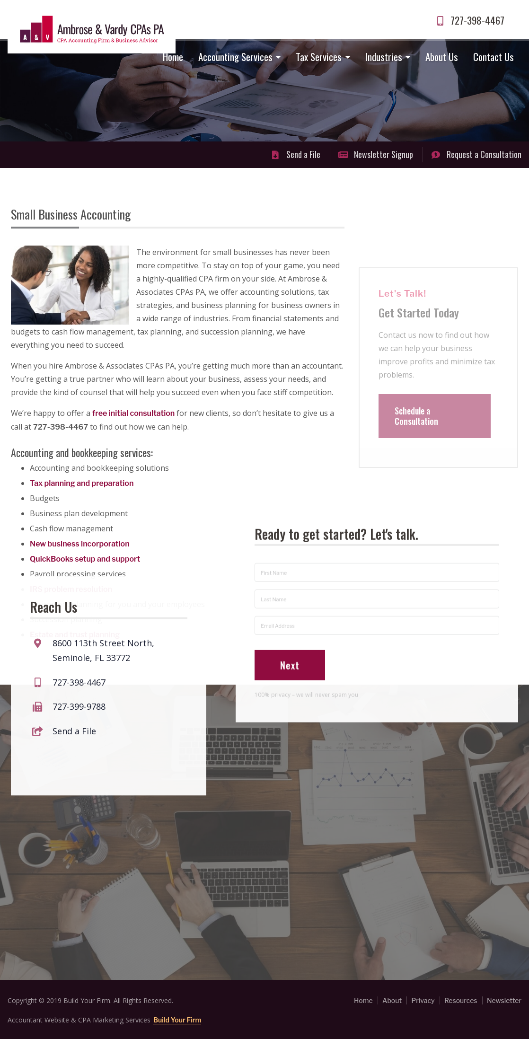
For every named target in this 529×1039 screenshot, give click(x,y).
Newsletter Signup (376, 154)
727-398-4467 (469, 20)
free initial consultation (133, 413)
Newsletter (504, 1000)
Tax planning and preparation (81, 483)
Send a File (295, 154)
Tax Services (319, 56)
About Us (441, 56)
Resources (460, 1000)
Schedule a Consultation (416, 432)
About (392, 1000)
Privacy (422, 1000)
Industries (383, 56)
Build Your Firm (177, 1020)
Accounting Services (235, 56)
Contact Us (493, 56)
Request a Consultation (476, 154)
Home (173, 56)
